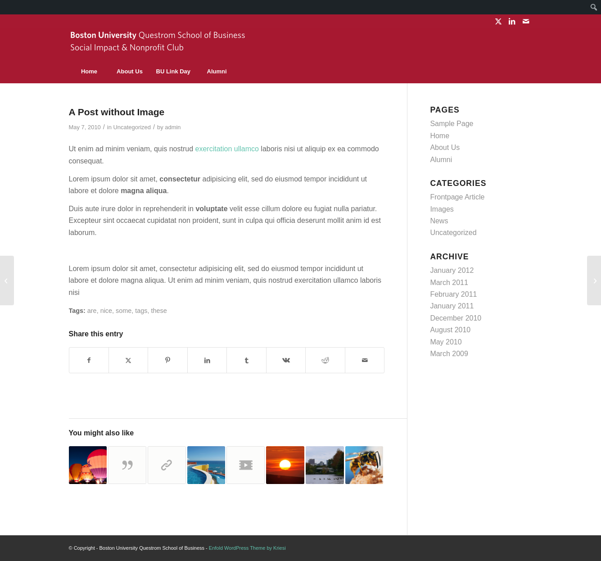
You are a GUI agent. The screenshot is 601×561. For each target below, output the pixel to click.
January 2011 (452, 306)
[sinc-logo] (159, 44)
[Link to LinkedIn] (512, 21)
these (159, 310)
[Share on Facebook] (88, 360)
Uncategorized (132, 127)
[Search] (512, 71)
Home (439, 136)
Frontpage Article (457, 197)
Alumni (441, 159)
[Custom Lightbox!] (594, 280)
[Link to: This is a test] (285, 465)
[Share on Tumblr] (246, 360)
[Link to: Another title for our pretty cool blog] (245, 465)
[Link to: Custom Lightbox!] (206, 465)
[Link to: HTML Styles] (325, 465)
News (439, 221)
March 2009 (449, 353)
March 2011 (449, 282)
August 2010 (450, 330)
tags (141, 310)
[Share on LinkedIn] (207, 360)
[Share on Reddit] (325, 360)
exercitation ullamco (227, 149)
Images (441, 209)
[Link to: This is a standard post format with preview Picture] (88, 465)
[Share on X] (128, 360)
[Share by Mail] (364, 360)
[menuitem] (594, 7)
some (123, 310)
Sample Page (451, 123)
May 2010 (445, 342)
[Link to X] (498, 21)
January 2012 (452, 270)
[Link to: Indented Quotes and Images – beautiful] (364, 465)
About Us (445, 147)
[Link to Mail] (526, 21)
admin (173, 127)
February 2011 (453, 294)
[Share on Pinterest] (167, 360)
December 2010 (455, 318)
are (92, 310)
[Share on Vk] (286, 360)
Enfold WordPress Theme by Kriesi (247, 548)
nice (106, 310)
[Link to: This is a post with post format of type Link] (167, 465)
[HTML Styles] (7, 280)
